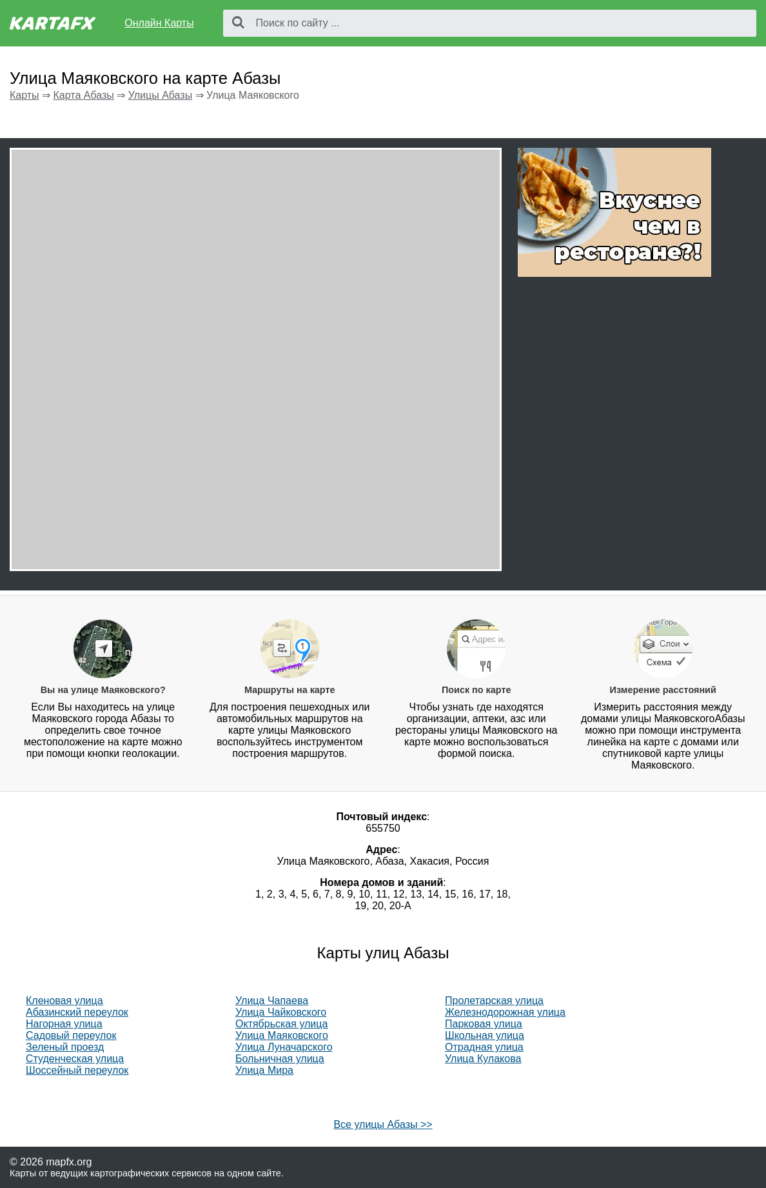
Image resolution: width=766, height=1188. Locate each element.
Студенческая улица (75, 1058)
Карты (24, 95)
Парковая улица (483, 1023)
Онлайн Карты (158, 22)
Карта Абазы (83, 95)
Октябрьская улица (281, 1023)
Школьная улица (484, 1035)
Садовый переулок (71, 1035)
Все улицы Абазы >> (382, 1124)
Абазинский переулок (77, 1012)
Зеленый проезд (65, 1047)
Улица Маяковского (281, 1035)
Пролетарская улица (494, 1000)
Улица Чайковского (280, 1012)
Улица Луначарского (284, 1047)
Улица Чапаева (271, 1000)
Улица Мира (264, 1070)
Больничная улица (279, 1058)
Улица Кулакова (483, 1058)
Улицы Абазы (160, 95)
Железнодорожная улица (505, 1012)
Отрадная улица (484, 1047)
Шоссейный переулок (77, 1070)
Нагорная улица (64, 1023)
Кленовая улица (64, 1000)
